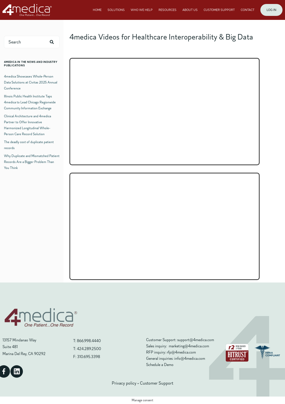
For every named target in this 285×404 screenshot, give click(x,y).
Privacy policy (124, 383)
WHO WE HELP (142, 10)
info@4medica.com (189, 358)
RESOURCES (167, 10)
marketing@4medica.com (189, 346)
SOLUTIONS (116, 10)
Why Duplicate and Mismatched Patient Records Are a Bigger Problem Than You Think (31, 162)
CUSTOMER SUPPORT (219, 10)
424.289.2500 (89, 348)
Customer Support (156, 383)
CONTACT (247, 10)
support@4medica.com (195, 339)
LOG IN (271, 10)
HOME (97, 10)
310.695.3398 (88, 356)
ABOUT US (190, 10)
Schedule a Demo (159, 364)
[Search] (51, 42)
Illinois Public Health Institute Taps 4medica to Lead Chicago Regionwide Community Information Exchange (30, 102)
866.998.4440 (89, 340)
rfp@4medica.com (181, 352)
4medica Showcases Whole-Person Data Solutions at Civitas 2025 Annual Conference (30, 82)
